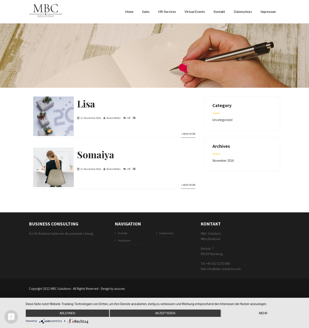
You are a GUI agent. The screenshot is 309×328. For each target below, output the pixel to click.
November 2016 (223, 161)
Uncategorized (222, 120)
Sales (146, 12)
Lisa (86, 103)
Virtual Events (195, 12)
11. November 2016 (90, 117)
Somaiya (95, 154)
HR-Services (167, 12)
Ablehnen (67, 313)
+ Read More (188, 133)
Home (129, 12)
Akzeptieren (165, 313)
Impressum (268, 12)
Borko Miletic (113, 117)
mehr (263, 313)
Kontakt (219, 12)
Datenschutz (243, 12)
